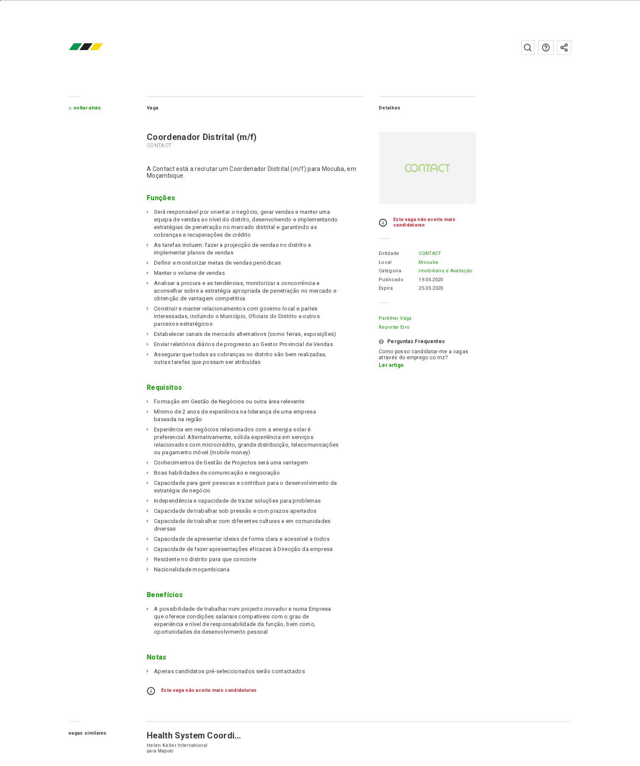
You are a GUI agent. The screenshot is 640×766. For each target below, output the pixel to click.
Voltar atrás (87, 108)
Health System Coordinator (201, 735)
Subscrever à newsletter (564, 47)
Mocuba (428, 262)
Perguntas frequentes (545, 47)
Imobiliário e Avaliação (445, 271)
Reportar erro (394, 327)
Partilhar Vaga (395, 318)
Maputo (165, 751)
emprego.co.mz (98, 47)
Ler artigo (391, 365)
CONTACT (430, 253)
